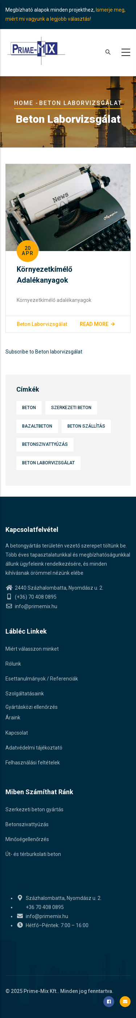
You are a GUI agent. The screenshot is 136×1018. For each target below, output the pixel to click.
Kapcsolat (16, 733)
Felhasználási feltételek (32, 762)
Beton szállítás (86, 426)
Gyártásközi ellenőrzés (31, 707)
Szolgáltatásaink (24, 693)
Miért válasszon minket (32, 649)
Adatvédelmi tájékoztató (33, 748)
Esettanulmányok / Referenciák (41, 679)
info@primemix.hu (31, 606)
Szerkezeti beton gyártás (34, 809)
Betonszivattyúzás (45, 444)
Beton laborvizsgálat (42, 324)
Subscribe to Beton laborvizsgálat (43, 352)
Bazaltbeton (37, 426)
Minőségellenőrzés (27, 839)
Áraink (12, 717)
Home (23, 103)
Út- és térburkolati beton (33, 854)
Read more (94, 324)
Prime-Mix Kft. (41, 991)
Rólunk (13, 664)
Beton (29, 407)
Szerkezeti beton (71, 407)
